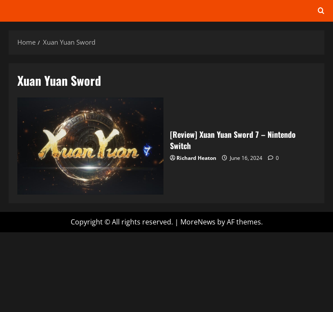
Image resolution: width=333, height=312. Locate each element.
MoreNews (197, 222)
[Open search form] (321, 11)
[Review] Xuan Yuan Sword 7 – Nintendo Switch (90, 146)
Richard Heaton (196, 158)
